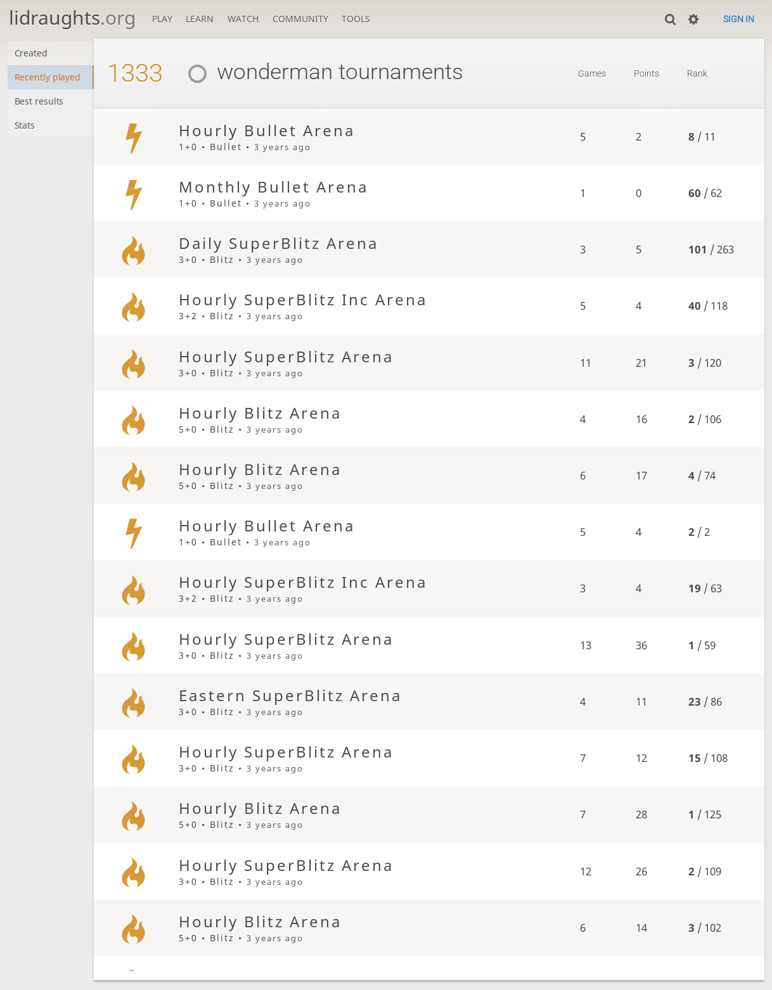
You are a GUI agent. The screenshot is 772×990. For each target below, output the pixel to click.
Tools (356, 19)
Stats (25, 127)
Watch (243, 19)
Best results (40, 102)
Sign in (738, 19)
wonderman (259, 72)
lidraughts (72, 17)
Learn (200, 19)
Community (300, 19)
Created (31, 54)
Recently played (48, 78)
